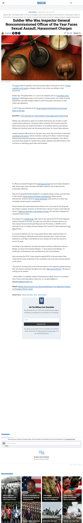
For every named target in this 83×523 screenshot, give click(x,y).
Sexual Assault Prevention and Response (37, 196)
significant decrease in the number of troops (33, 211)
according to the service (20, 136)
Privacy (74, 464)
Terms (71, 464)
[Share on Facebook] (65, 33)
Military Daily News (32, 12)
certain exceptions (41, 199)
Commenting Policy (70, 439)
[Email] (71, 33)
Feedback (79, 464)
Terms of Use (41, 331)
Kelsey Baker (8, 33)
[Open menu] (3, 3)
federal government (44, 184)
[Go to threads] (13, 33)
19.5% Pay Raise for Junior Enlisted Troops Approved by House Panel (44, 116)
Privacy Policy (52, 331)
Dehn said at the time (54, 269)
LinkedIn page (29, 219)
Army (17, 86)
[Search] (71, 3)
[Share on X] (68, 33)
